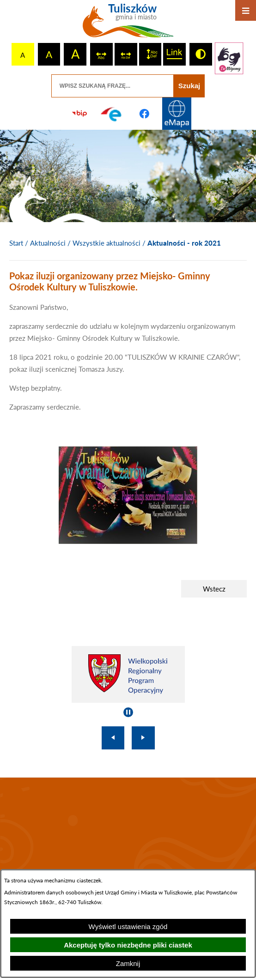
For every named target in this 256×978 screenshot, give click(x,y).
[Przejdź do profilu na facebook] (144, 113)
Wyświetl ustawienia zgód (128, 926)
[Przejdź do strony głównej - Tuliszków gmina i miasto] (128, 24)
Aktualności (48, 243)
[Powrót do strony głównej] (16, 243)
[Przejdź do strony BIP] (79, 113)
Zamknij (128, 963)
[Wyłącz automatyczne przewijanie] (128, 712)
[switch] (101, 54)
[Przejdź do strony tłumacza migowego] (229, 58)
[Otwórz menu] (245, 10)
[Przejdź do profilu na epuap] (112, 113)
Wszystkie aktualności (106, 243)
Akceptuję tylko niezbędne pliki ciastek (128, 945)
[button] (128, 541)
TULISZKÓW (128, 840)
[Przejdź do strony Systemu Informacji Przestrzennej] (176, 113)
